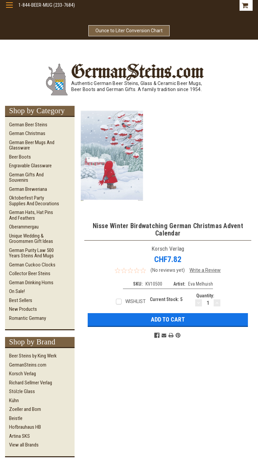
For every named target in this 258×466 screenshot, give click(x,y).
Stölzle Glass (22, 391)
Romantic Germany (27, 318)
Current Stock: (166, 299)
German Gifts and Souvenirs (26, 177)
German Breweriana (28, 189)
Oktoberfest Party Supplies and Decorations (34, 201)
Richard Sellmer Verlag (30, 383)
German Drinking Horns (31, 283)
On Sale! (17, 291)
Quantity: (205, 295)
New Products (23, 309)
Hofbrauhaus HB (25, 427)
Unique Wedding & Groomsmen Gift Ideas (31, 239)
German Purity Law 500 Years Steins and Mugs (31, 253)
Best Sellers (20, 300)
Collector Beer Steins (29, 273)
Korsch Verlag (22, 374)
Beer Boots (20, 157)
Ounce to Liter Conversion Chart (129, 30)
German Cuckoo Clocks (32, 265)
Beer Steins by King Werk (33, 356)
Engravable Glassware (30, 166)
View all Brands (24, 445)
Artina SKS (19, 436)
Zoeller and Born (25, 409)
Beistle (16, 418)
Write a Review (205, 270)
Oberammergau (24, 227)
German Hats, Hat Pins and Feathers (31, 215)
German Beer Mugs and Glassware (31, 145)
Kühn (14, 400)
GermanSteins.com (27, 365)
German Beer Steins (28, 125)
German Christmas (27, 133)
